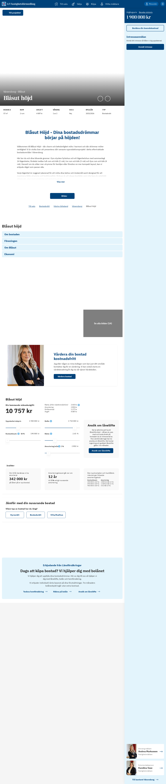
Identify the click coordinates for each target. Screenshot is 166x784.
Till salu (32, 206)
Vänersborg (77, 206)
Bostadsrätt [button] (35, 539)
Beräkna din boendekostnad (145, 28)
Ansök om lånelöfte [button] (101, 475)
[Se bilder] (32, 310)
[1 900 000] (33, 445)
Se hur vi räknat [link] (101, 227)
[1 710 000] (72, 445)
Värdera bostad (65, 400)
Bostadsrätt (44, 206)
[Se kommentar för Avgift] (44, 108)
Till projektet (13, 13)
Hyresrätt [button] (14, 539)
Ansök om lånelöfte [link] (101, 233)
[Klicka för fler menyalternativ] (162, 4)
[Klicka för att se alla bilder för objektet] (103, 347)
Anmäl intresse (145, 47)
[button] (18, 228)
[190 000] (33, 228)
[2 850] (72, 470)
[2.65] (72, 458)
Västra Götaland (61, 206)
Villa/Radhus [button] (56, 539)
